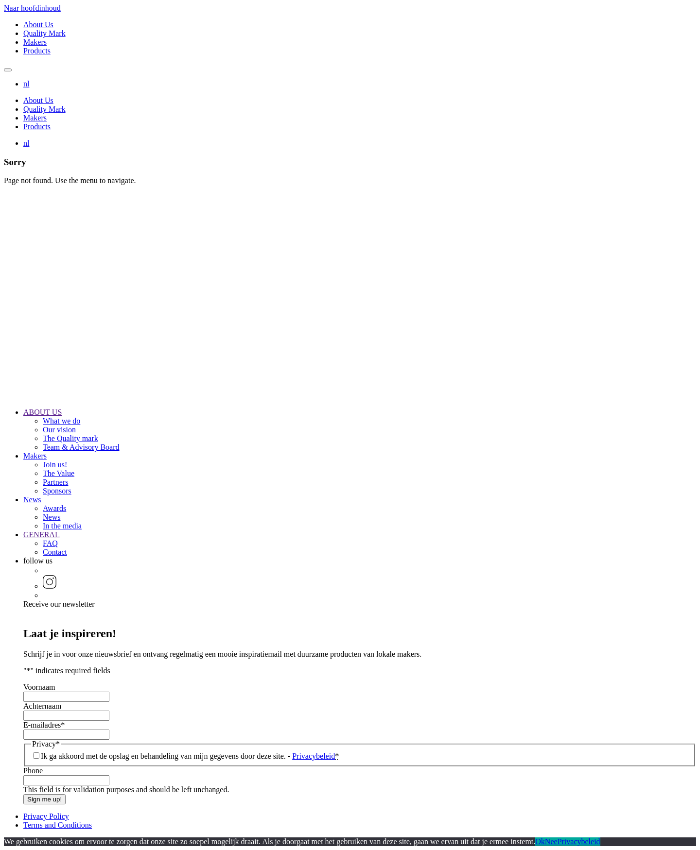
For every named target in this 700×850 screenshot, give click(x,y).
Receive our (59, 604)
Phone (33, 770)
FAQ (50, 543)
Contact (55, 552)
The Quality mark (70, 438)
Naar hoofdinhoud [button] (32, 8)
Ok (540, 841)
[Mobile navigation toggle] (8, 69)
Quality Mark (44, 33)
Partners (55, 482)
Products (37, 51)
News (32, 499)
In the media (62, 526)
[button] (26, 84)
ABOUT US (42, 412)
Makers (35, 42)
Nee (551, 841)
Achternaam (42, 706)
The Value (58, 473)
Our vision (59, 429)
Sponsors (57, 491)
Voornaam (39, 687)
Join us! (55, 464)
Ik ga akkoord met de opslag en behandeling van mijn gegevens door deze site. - (190, 756)
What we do (61, 421)
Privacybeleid (313, 756)
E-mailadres (44, 725)
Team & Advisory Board (81, 447)
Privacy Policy (46, 816)
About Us (38, 24)
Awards (54, 508)
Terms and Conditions (57, 825)
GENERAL (41, 534)
